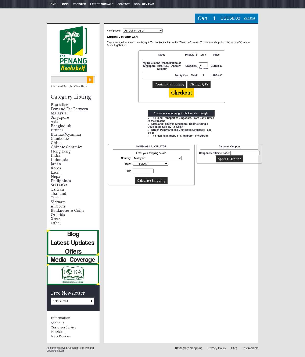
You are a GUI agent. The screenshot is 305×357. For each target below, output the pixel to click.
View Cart (249, 18)
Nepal (56, 176)
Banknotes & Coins (67, 210)
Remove (203, 68)
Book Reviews (61, 336)
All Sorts (58, 206)
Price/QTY (191, 54)
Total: (194, 75)
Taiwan (57, 189)
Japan (56, 164)
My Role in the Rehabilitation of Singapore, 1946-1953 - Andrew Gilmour (162, 66)
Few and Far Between (69, 109)
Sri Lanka (59, 185)
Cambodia (60, 138)
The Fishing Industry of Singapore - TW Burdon (180, 135)
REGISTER (79, 4)
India (55, 155)
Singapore (60, 117)
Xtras (56, 219)
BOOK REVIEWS (144, 4)
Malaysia (59, 113)
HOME (52, 4)
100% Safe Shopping (189, 348)
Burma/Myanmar (66, 134)
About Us (57, 323)
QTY (203, 54)
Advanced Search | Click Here (69, 86)
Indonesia (59, 159)
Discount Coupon (229, 146)
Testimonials (250, 348)
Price (216, 54)
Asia (54, 121)
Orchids (58, 214)
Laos (55, 172)
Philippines (61, 181)
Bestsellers (60, 104)
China (56, 143)
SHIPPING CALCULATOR (151, 146)
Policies (56, 332)
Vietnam (58, 202)
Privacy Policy (217, 348)
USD (188, 66)
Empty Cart (182, 75)
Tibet (55, 197)
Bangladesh (61, 126)
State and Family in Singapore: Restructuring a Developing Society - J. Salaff (178, 125)
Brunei (57, 130)
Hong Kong (61, 151)
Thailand (58, 193)
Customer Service (63, 327)
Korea (56, 168)
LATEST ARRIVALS (101, 4)
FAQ (234, 348)
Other (56, 223)
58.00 (194, 66)
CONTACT (123, 4)
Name (161, 54)
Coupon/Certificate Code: (214, 153)
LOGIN (65, 4)
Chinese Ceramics (67, 147)
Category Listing (71, 97)
